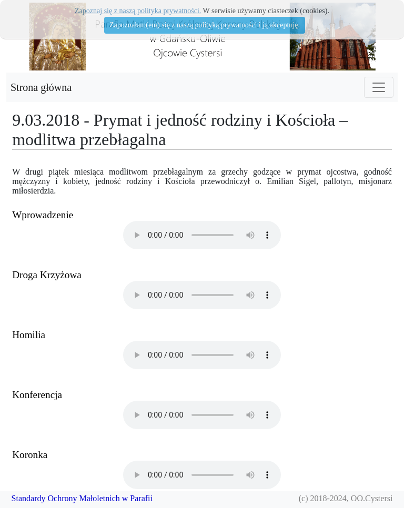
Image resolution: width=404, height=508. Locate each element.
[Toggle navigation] (378, 87)
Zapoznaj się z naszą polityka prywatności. (138, 11)
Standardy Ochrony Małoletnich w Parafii (82, 498)
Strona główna (41, 87)
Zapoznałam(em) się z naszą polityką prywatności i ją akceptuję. (204, 25)
